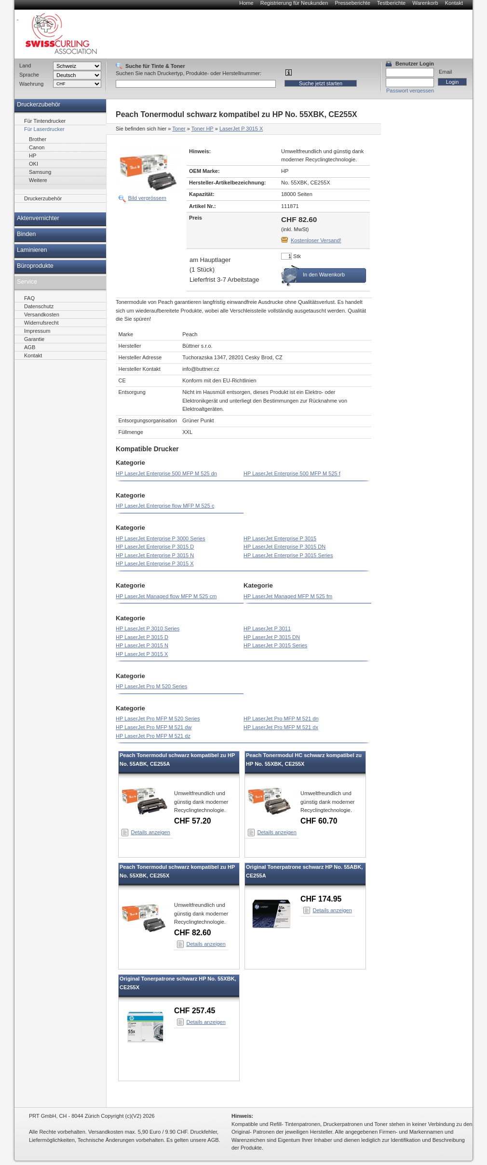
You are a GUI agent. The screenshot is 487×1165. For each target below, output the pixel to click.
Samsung (40, 172)
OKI (33, 164)
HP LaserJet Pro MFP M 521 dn (281, 718)
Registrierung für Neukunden (294, 3)
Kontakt (454, 3)
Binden (26, 234)
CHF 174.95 (320, 899)
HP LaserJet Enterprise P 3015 (280, 538)
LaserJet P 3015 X (241, 128)
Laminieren (32, 250)
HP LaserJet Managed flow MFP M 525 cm (166, 596)
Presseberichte (352, 3)
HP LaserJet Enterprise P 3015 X (155, 563)
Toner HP (202, 128)
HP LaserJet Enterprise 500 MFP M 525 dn (166, 473)
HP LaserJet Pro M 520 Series (151, 686)
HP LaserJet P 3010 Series (147, 628)
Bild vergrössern (147, 198)
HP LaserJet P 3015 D (142, 637)
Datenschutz (39, 306)
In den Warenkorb (324, 274)
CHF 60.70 (319, 821)
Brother (37, 139)
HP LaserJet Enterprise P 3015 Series (288, 555)
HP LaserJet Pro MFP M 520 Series (158, 718)
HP (32, 155)
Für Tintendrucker (45, 121)
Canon (36, 147)
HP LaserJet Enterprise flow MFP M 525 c (165, 506)
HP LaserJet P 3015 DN (272, 637)
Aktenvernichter (38, 218)
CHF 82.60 (192, 933)
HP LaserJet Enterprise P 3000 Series (160, 538)
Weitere (38, 180)
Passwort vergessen (410, 90)
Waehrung (31, 84)
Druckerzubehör (38, 104)
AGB (29, 347)
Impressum (37, 331)
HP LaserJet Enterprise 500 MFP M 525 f (292, 473)
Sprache (29, 75)
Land (25, 65)
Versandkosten (41, 314)
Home (246, 3)
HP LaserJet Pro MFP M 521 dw (153, 727)
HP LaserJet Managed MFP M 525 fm (288, 596)
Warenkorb (425, 3)
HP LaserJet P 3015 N (142, 645)
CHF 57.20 (192, 821)
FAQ (29, 298)
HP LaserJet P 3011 (267, 628)
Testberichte (391, 3)
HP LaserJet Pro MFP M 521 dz (153, 736)
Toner (179, 128)
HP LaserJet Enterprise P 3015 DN (284, 547)
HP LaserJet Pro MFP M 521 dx (281, 727)
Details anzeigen (150, 832)
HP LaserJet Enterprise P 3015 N (155, 555)
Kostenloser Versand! (316, 240)
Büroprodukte (35, 265)
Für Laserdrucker (44, 129)
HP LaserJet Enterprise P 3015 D (155, 547)
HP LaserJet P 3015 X (142, 654)
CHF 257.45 (194, 1011)
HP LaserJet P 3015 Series (275, 645)
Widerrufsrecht (41, 323)
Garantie (34, 339)
